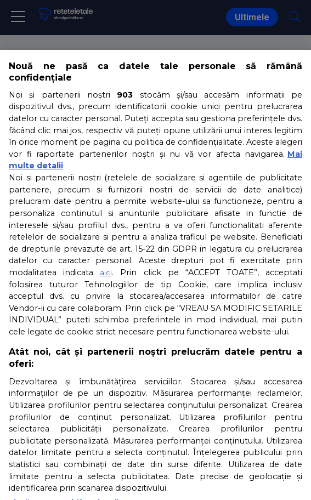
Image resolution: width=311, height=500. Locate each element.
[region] (155, 275)
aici (106, 272)
